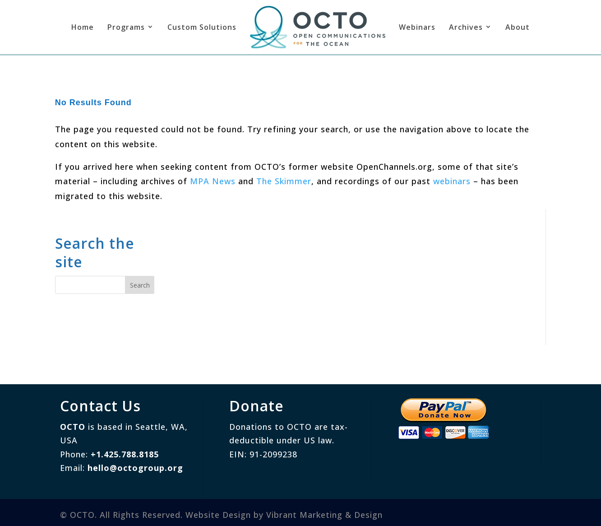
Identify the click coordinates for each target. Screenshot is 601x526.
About (517, 27)
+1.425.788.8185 (125, 454)
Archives (466, 27)
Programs (126, 27)
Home (82, 27)
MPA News (213, 181)
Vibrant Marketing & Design (324, 514)
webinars (452, 181)
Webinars (417, 27)
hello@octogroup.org (135, 467)
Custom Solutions (201, 27)
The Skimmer (283, 181)
